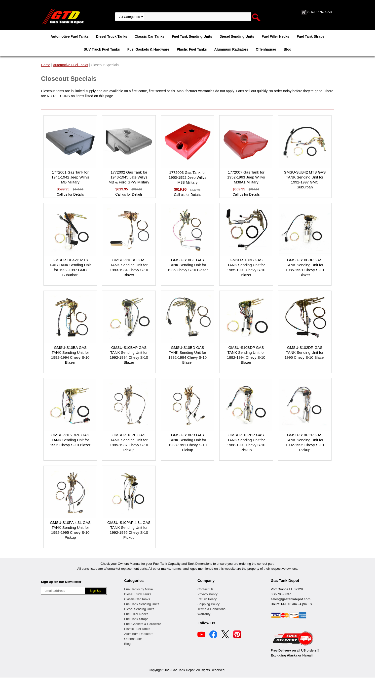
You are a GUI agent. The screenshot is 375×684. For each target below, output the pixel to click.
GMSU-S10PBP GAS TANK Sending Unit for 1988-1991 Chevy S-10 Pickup (246, 442)
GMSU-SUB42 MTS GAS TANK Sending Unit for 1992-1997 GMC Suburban (305, 179)
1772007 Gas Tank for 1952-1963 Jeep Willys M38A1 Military (246, 177)
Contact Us (205, 589)
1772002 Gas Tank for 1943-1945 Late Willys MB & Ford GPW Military (129, 177)
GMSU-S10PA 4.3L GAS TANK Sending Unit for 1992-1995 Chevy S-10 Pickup (70, 529)
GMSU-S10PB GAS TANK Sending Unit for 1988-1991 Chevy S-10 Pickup (187, 442)
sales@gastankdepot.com (290, 599)
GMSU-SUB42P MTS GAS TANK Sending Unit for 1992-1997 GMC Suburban (70, 267)
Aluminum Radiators (231, 49)
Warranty (203, 614)
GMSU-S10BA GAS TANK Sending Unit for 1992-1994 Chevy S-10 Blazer (70, 354)
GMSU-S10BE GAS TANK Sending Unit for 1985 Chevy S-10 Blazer (187, 265)
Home (45, 65)
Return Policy (207, 599)
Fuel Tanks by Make (138, 589)
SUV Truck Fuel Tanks (102, 49)
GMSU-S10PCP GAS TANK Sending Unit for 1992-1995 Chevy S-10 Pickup (305, 442)
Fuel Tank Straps (311, 36)
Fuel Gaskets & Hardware (148, 49)
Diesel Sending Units (237, 36)
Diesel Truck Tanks (111, 36)
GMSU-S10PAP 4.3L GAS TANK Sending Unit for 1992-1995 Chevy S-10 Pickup (128, 529)
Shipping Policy (208, 604)
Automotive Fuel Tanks (69, 36)
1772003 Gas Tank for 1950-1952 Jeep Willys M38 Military (187, 177)
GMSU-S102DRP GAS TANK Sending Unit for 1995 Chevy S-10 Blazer (70, 440)
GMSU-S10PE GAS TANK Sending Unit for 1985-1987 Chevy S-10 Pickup (129, 442)
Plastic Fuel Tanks (192, 49)
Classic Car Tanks (149, 36)
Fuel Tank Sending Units (192, 36)
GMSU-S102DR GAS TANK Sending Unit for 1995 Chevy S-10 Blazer (305, 352)
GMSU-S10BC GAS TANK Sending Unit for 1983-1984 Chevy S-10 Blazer (129, 267)
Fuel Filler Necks (275, 36)
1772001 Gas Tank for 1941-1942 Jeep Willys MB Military (70, 177)
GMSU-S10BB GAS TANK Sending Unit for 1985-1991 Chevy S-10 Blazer (246, 267)
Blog (287, 49)
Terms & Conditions (211, 609)
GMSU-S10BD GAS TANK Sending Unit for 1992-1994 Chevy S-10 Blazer (187, 354)
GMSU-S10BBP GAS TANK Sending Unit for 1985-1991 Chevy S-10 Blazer (305, 267)
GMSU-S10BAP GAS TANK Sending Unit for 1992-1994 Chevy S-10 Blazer (129, 354)
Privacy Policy (207, 594)
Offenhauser (266, 49)
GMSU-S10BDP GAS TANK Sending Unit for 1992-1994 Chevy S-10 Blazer (246, 354)
